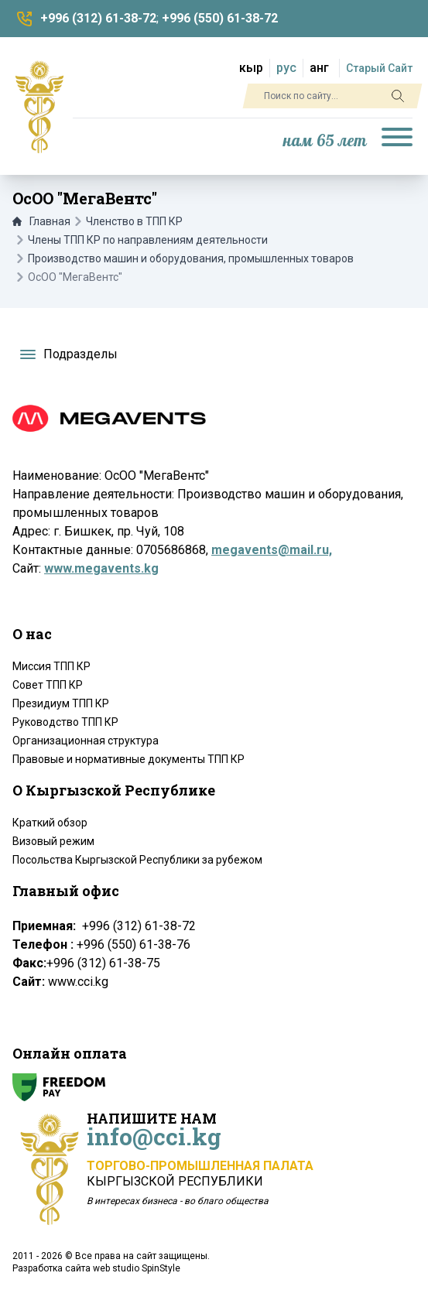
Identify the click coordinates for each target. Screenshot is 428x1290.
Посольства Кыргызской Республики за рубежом (137, 860)
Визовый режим (53, 841)
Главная (41, 221)
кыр (251, 67)
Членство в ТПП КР (134, 221)
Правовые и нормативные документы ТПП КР (128, 759)
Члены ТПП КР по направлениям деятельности (148, 240)
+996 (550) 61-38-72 (220, 18)
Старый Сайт (379, 68)
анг (319, 67)
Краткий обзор (49, 822)
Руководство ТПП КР (65, 722)
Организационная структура (85, 740)
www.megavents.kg (101, 568)
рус (286, 67)
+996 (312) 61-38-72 (98, 18)
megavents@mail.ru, (271, 549)
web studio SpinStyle (136, 1268)
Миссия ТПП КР (51, 666)
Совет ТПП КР (47, 685)
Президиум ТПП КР (60, 703)
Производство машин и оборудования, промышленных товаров (191, 258)
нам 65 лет (325, 141)
